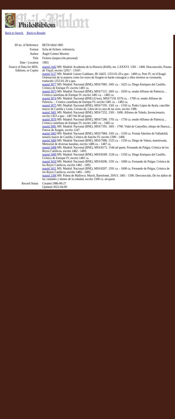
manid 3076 (49, 119)
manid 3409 (49, 154)
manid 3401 (49, 112)
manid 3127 (49, 74)
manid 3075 (49, 105)
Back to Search (14, 33)
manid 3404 (49, 140)
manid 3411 (49, 168)
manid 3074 (49, 98)
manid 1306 (49, 175)
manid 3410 (49, 161)
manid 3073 (49, 91)
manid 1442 (49, 67)
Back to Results (36, 33)
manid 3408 (49, 147)
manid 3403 (49, 133)
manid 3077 (49, 84)
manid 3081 (49, 126)
